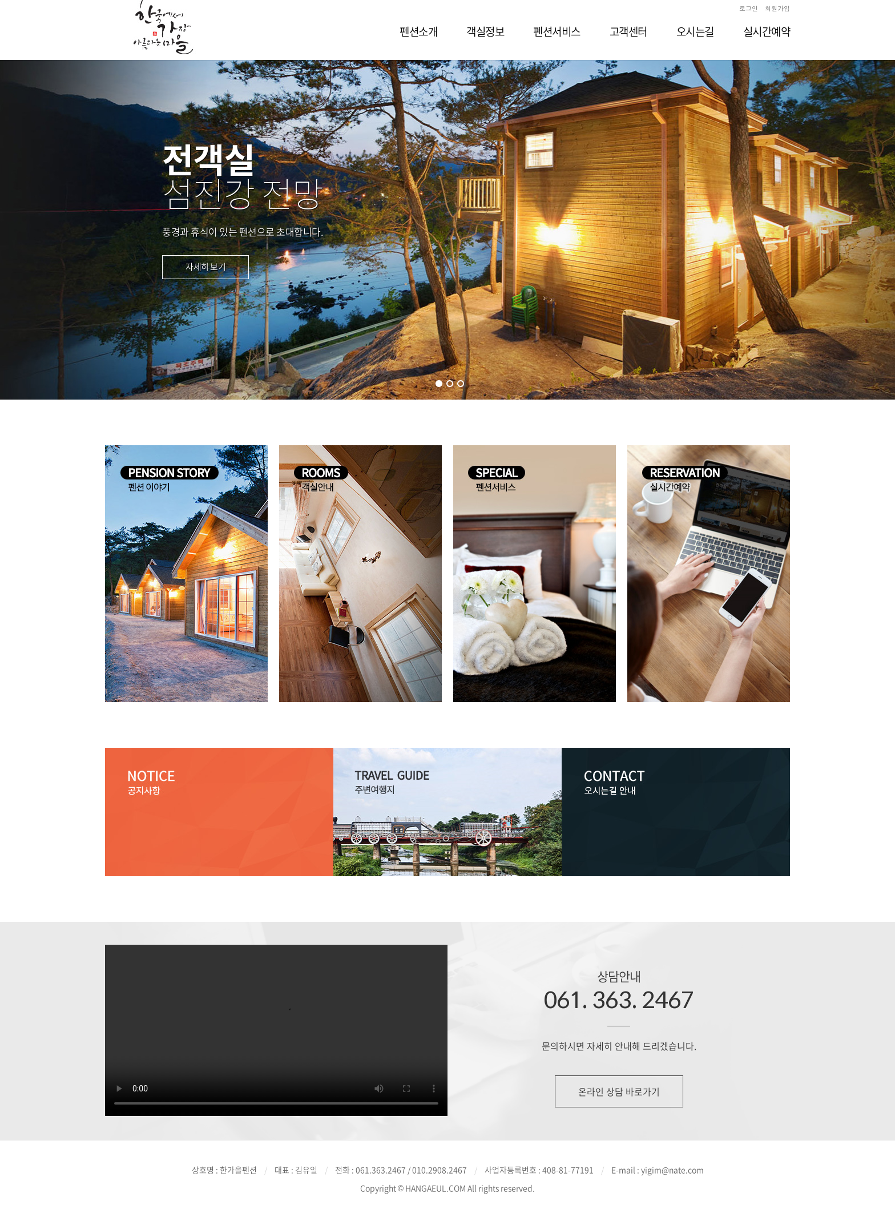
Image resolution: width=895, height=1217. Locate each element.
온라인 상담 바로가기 (619, 1091)
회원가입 (777, 8)
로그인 (748, 8)
